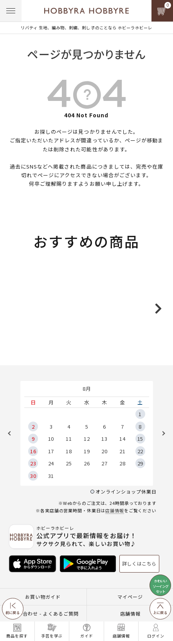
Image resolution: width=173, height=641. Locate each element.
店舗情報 (114, 541)
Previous (12, 464)
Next (160, 464)
